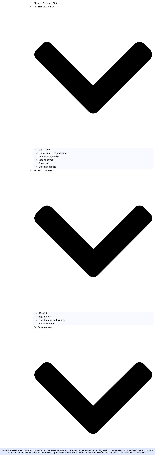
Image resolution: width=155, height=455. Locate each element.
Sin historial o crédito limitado (53, 153)
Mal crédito (44, 149)
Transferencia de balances (52, 320)
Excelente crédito (47, 167)
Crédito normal (46, 160)
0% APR (43, 313)
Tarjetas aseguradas (49, 156)
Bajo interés (45, 316)
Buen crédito (45, 163)
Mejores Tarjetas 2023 (45, 3)
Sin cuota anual (46, 323)
